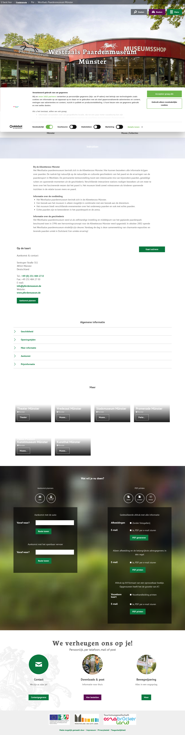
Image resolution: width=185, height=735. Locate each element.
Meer (146, 697)
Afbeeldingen (118, 522)
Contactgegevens (38, 697)
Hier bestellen (92, 697)
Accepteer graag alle (164, 6)
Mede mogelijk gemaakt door (72, 730)
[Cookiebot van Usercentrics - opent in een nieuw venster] (16, 39)
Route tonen (43, 531)
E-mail (114, 529)
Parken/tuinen (143, 417)
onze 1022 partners (47, 9)
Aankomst (25, 356)
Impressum (91, 730)
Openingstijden (28, 339)
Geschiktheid (27, 331)
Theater (23, 417)
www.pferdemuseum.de (29, 292)
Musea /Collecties (64, 417)
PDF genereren (139, 537)
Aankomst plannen (27, 300)
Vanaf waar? (23, 522)
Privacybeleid (103, 730)
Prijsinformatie (28, 364)
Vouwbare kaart (116, 595)
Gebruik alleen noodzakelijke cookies (164, 16)
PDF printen (137, 569)
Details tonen (133, 40)
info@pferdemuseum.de (29, 285)
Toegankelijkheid (118, 730)
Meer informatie (28, 347)
